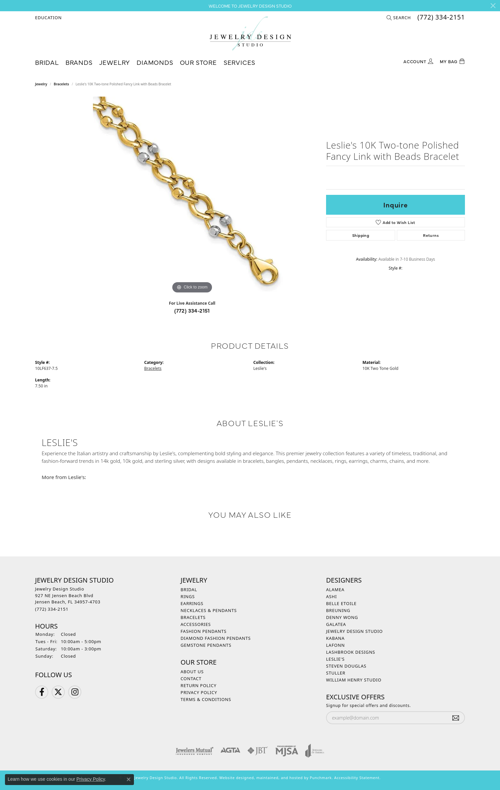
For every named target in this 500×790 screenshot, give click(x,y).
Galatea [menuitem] (336, 624)
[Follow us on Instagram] (74, 692)
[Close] (493, 5)
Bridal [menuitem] (189, 589)
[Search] (399, 17)
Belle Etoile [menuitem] (341, 603)
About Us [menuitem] (192, 672)
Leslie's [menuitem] (335, 659)
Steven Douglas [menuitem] (346, 666)
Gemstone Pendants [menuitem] (206, 645)
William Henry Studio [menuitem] (354, 680)
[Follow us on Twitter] (58, 692)
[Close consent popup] (129, 779)
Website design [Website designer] (234, 777)
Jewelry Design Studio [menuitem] (354, 631)
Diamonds (155, 62)
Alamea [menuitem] (335, 589)
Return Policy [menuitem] (199, 685)
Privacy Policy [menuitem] (199, 692)
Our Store (198, 62)
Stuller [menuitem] (335, 673)
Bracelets (61, 84)
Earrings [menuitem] (192, 603)
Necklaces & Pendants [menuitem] (209, 610)
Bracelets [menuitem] (193, 617)
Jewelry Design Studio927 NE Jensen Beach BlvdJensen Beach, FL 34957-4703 (68, 599)
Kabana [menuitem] (335, 638)
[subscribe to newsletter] (455, 718)
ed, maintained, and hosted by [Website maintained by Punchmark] (279, 777)
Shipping (360, 235)
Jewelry (114, 62)
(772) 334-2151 (192, 310)
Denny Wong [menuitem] (342, 617)
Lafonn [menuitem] (335, 645)
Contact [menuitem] (191, 678)
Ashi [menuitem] (331, 596)
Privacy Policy (90, 779)
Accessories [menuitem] (196, 624)
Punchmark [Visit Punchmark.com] (321, 777)
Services (239, 62)
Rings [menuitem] (188, 596)
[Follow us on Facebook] (41, 692)
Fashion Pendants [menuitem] (204, 631)
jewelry (41, 84)
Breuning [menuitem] (338, 610)
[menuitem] (195, 750)
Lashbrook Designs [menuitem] (350, 652)
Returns (431, 235)
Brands (79, 62)
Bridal (47, 62)
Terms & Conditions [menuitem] (206, 699)
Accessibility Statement (357, 777)
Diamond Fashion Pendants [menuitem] (216, 638)
